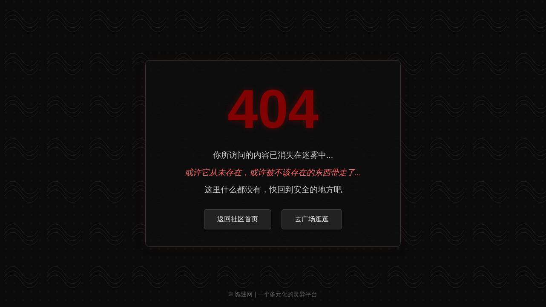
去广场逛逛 (312, 219)
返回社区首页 (237, 219)
